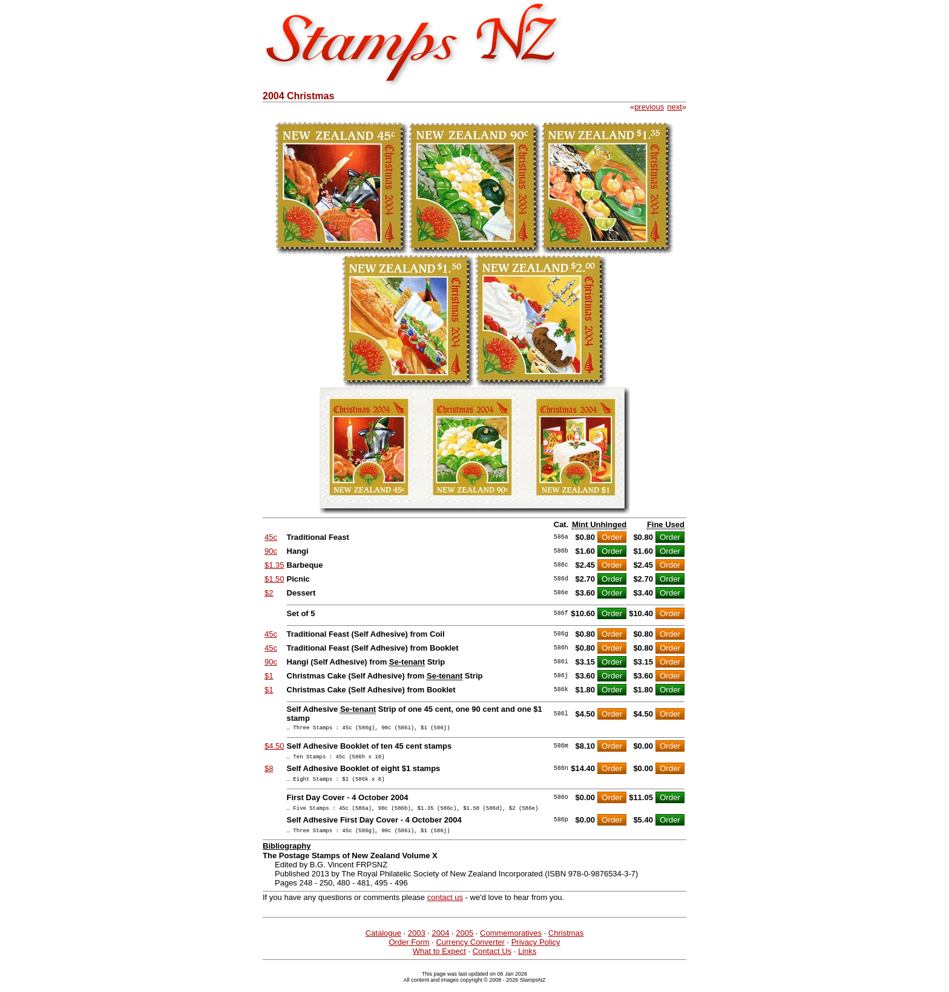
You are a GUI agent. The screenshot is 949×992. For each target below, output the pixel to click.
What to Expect (439, 960)
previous (649, 106)
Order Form (409, 951)
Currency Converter (470, 951)
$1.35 (274, 565)
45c (270, 537)
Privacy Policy (535, 951)
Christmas (566, 942)
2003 (416, 942)
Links (527, 960)
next (674, 106)
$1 (268, 675)
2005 (464, 942)
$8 (268, 772)
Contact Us (492, 960)
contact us (445, 906)
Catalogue (383, 942)
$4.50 (274, 747)
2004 (441, 942)
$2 (268, 592)
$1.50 (274, 578)
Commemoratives (511, 942)
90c (270, 551)
